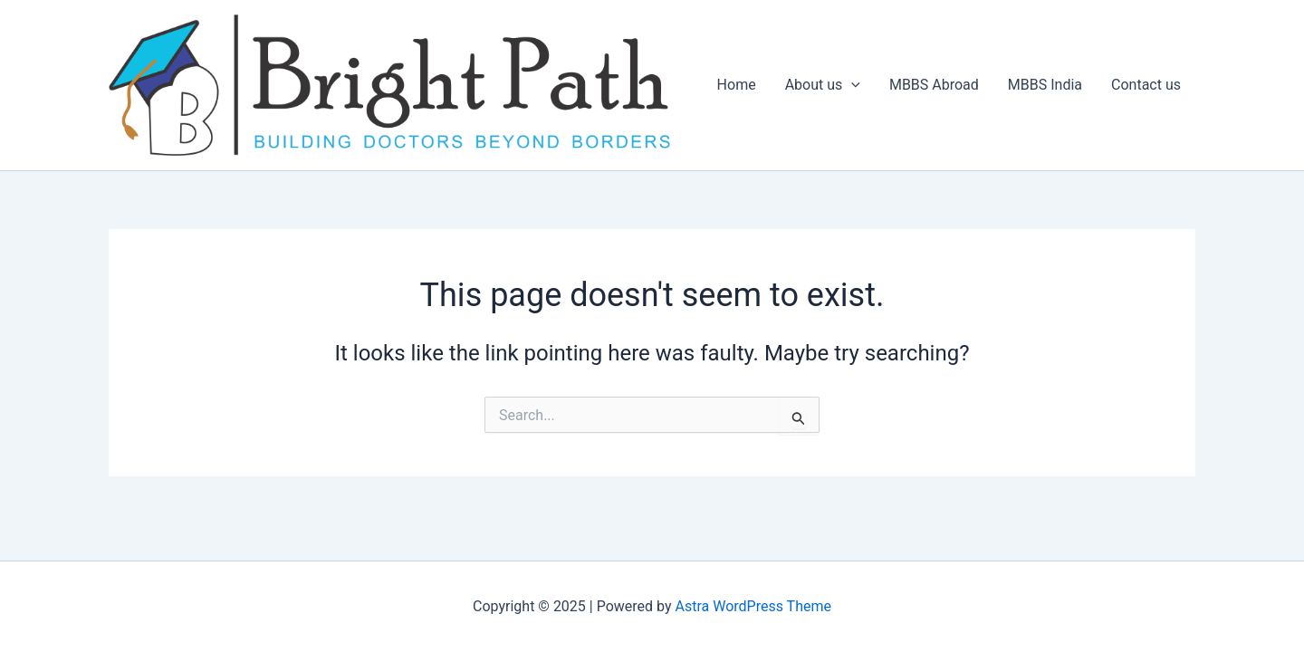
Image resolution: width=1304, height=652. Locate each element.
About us (822, 85)
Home (736, 84)
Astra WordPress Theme (753, 606)
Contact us (1146, 84)
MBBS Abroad (934, 84)
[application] (851, 85)
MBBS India (1045, 84)
